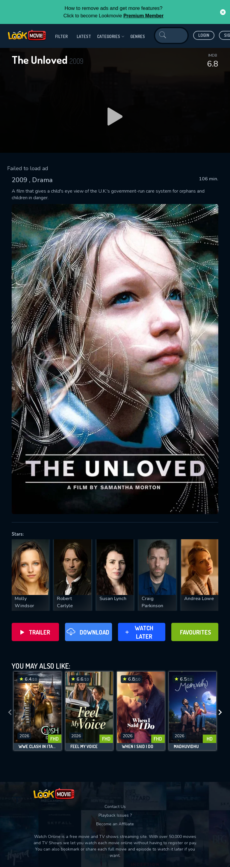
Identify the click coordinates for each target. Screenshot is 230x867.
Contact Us (115, 806)
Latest (84, 36)
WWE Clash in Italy (38, 746)
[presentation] (9, 712)
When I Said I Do (137, 746)
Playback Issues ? (115, 815)
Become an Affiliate (115, 824)
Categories (110, 37)
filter (61, 36)
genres (137, 36)
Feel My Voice (84, 746)
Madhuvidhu (186, 746)
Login (203, 35)
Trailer (35, 632)
